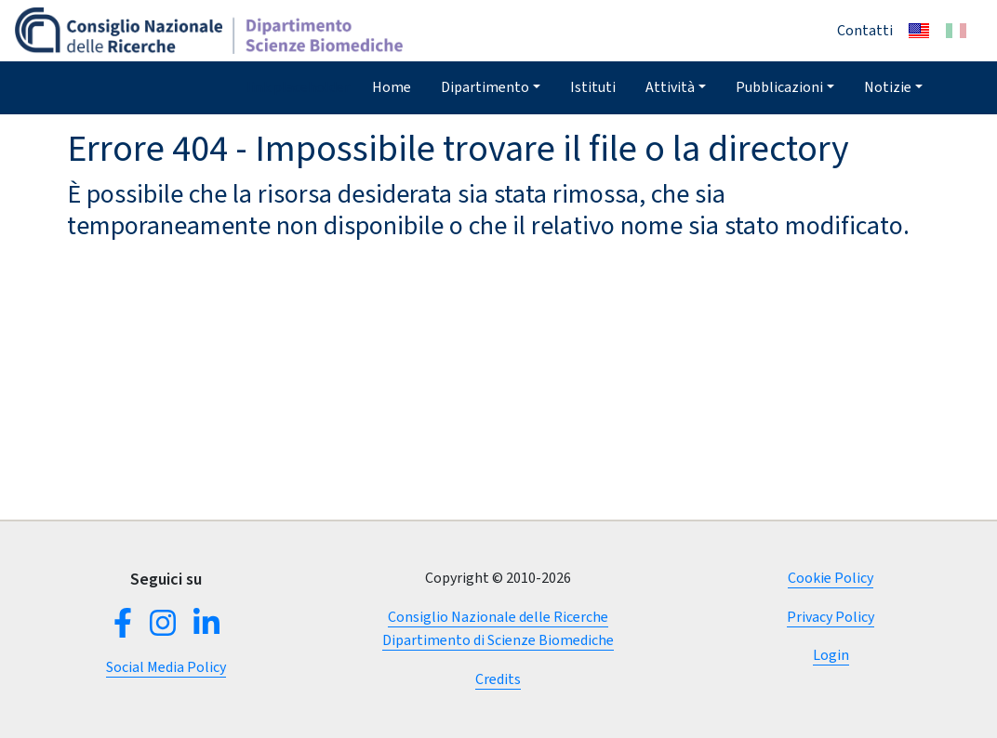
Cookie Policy (830, 577)
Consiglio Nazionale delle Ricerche (498, 616)
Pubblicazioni (779, 87)
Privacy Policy (830, 616)
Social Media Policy (166, 667)
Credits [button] (498, 679)
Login (831, 655)
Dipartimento (485, 87)
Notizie (887, 87)
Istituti (593, 87)
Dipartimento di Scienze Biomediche (498, 640)
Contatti (865, 30)
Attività (670, 87)
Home (391, 87)
